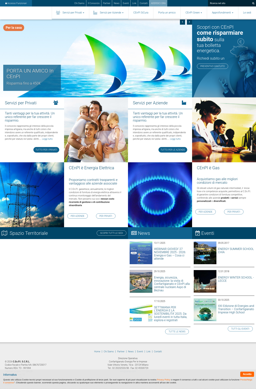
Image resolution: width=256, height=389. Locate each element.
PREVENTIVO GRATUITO (212, 66)
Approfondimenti (222, 12)
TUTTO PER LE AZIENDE (173, 149)
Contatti (144, 3)
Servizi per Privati (73, 12)
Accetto (247, 374)
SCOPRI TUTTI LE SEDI (111, 233)
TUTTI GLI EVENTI (240, 328)
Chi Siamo (79, 3)
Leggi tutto (47, 139)
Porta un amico (167, 12)
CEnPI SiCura (140, 12)
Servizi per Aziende (111, 12)
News (116, 3)
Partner (106, 3)
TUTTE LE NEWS (177, 331)
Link (134, 3)
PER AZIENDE (78, 216)
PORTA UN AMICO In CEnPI (30, 74)
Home (97, 351)
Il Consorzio (94, 3)
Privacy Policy (163, 379)
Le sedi (247, 12)
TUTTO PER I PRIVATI (46, 149)
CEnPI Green (193, 12)
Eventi (126, 3)
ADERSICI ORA (158, 3)
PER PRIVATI (105, 216)
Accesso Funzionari (16, 3)
